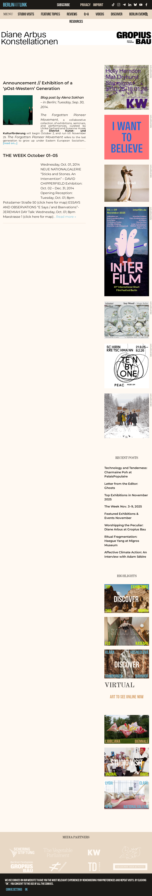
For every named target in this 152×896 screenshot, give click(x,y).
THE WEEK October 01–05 (30, 155)
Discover (116, 14)
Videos (100, 14)
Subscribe (63, 5)
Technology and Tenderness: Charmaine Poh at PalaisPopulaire (125, 472)
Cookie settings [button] (14, 889)
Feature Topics (50, 14)
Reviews (72, 14)
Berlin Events (138, 14)
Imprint (98, 5)
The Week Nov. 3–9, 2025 (123, 506)
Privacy (85, 5)
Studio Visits (26, 14)
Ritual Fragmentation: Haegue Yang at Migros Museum (121, 541)
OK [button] (26, 889)
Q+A (86, 14)
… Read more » (64, 217)
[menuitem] (26, 16)
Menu (8, 14)
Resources (76, 21)
